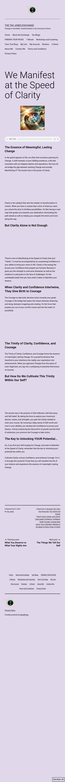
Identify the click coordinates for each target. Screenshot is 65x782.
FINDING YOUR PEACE (14, 39)
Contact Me (20, 49)
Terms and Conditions (37, 49)
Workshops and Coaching (47, 39)
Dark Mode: (58, 779)
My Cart (24, 44)
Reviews (45, 44)
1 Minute (30, 39)
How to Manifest (46, 422)
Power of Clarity (55, 425)
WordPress (24, 513)
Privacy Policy (10, 53)
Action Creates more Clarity (51, 414)
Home (7, 35)
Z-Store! (55, 44)
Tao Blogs (36, 35)
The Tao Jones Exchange (19, 25)
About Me (9, 49)
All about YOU (51, 407)
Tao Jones (10, 409)
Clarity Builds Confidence (43, 417)
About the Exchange (20, 35)
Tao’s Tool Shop (11, 44)
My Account (35, 44)
